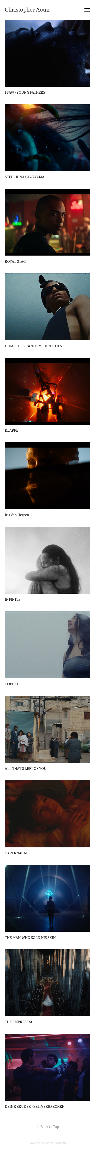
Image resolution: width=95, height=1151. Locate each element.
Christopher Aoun (27, 9)
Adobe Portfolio (56, 1143)
